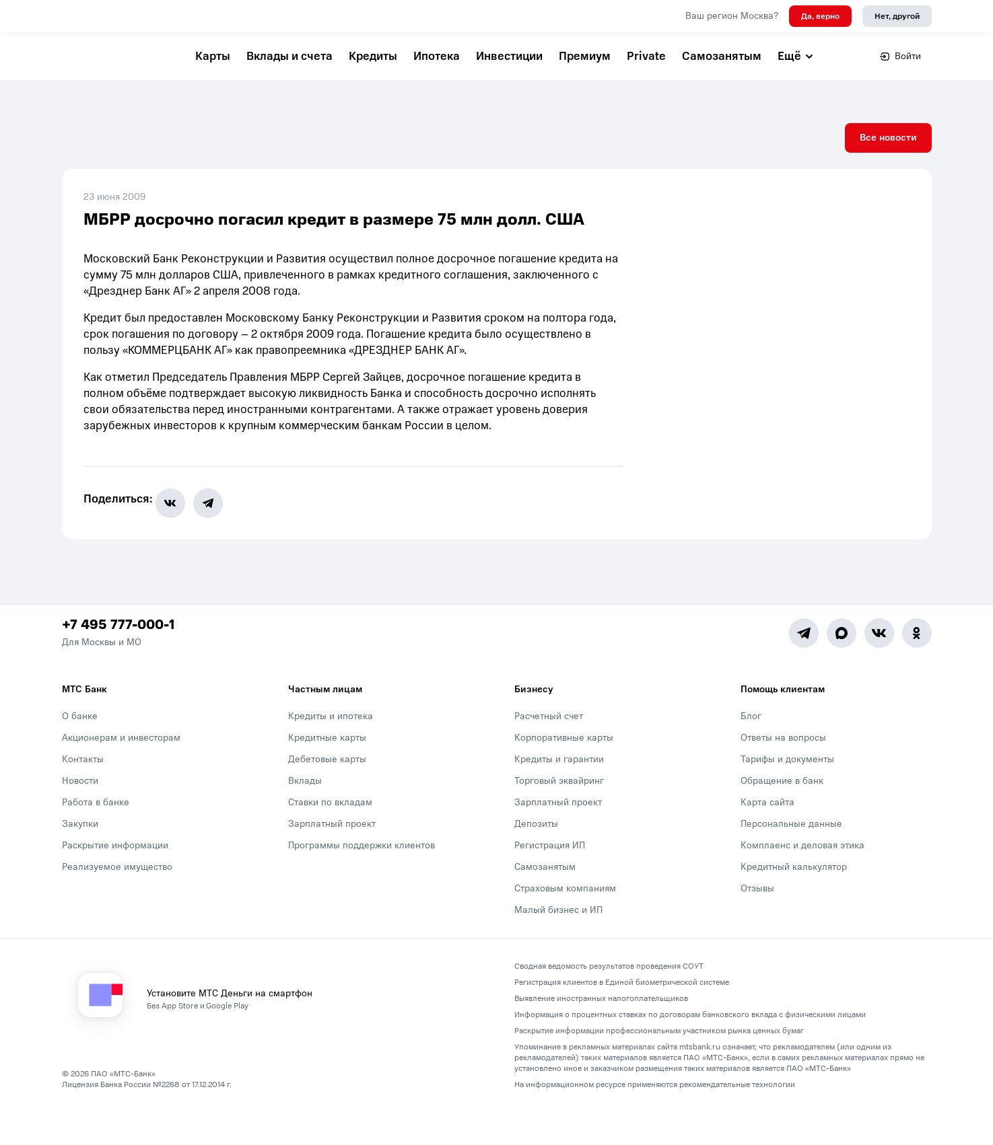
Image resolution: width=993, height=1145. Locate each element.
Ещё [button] (796, 56)
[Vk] (879, 666)
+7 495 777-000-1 (118, 659)
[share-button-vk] (178, 537)
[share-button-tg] (216, 537)
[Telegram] (804, 666)
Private (646, 56)
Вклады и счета (289, 56)
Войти (900, 56)
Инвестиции (509, 56)
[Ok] (917, 666)
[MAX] (841, 666)
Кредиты (373, 56)
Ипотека (436, 56)
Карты (212, 56)
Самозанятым (721, 56)
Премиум (585, 56)
